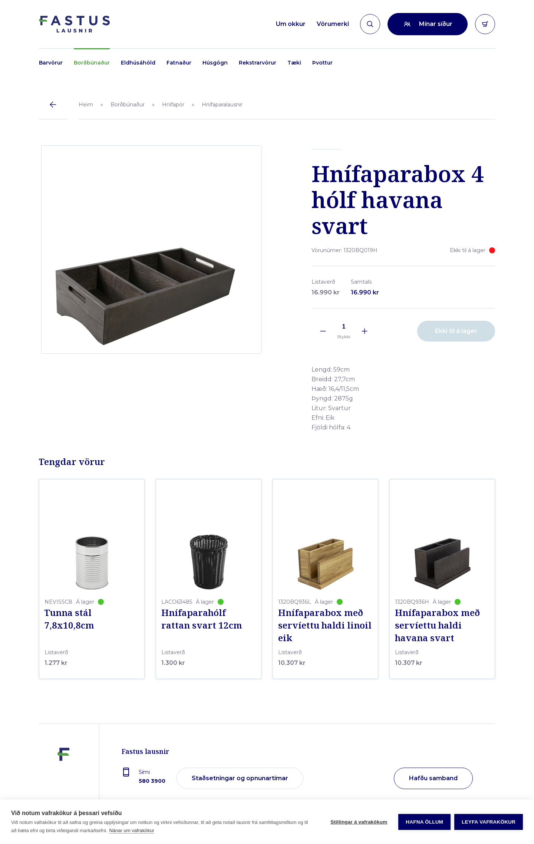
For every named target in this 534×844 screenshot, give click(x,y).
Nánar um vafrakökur (131, 830)
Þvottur (322, 62)
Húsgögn (215, 62)
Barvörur (51, 62)
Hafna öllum (424, 822)
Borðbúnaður (92, 62)
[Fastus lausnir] (63, 778)
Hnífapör (173, 104)
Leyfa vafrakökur (488, 822)
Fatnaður (179, 62)
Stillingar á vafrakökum (358, 822)
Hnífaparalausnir (222, 104)
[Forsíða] (74, 24)
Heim (86, 104)
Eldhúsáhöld (138, 62)
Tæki (294, 62)
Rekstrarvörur (257, 62)
